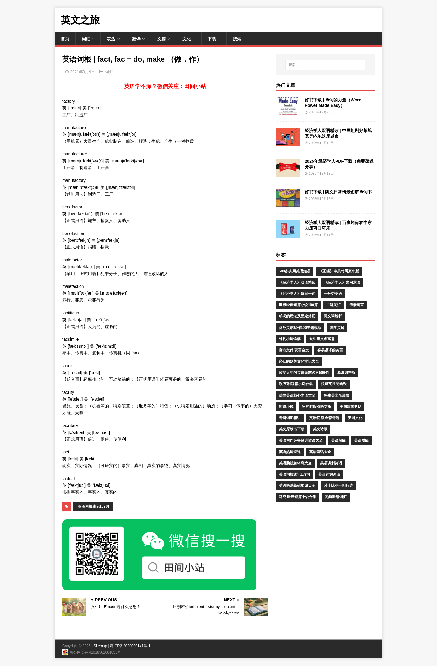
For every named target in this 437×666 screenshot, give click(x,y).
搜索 (237, 38)
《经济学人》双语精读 (297, 282)
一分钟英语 (333, 294)
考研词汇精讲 (290, 418)
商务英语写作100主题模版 (300, 328)
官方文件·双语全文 (294, 350)
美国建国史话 (350, 407)
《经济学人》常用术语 (342, 282)
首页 (65, 38)
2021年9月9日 (82, 72)
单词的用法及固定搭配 (297, 316)
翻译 (136, 38)
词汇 (86, 38)
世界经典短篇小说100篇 (298, 305)
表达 (111, 38)
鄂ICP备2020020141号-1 (130, 646)
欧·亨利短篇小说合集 (296, 384)
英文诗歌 (320, 429)
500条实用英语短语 (294, 271)
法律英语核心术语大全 (297, 395)
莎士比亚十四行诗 (338, 485)
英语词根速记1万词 (93, 506)
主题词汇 (333, 305)
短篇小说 (286, 407)
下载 (212, 38)
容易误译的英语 (330, 350)
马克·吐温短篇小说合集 (297, 497)
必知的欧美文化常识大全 (299, 361)
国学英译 (337, 328)
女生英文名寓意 (322, 339)
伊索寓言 (356, 305)
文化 (186, 38)
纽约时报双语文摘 (316, 407)
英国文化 (355, 418)
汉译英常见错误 (334, 384)
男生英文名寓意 (336, 395)
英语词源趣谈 (329, 474)
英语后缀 (361, 440)
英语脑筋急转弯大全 (295, 463)
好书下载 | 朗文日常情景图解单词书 (338, 192)
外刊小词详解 (290, 339)
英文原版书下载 (291, 429)
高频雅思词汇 (336, 497)
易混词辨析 (346, 373)
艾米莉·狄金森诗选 (324, 418)
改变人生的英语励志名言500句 (304, 373)
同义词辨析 (333, 316)
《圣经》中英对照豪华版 (339, 271)
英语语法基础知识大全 (297, 485)
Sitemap (100, 646)
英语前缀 (338, 440)
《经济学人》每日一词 (297, 294)
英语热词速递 (290, 452)
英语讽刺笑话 (331, 463)
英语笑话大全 (320, 452)
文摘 (161, 38)
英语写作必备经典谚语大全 (301, 440)
